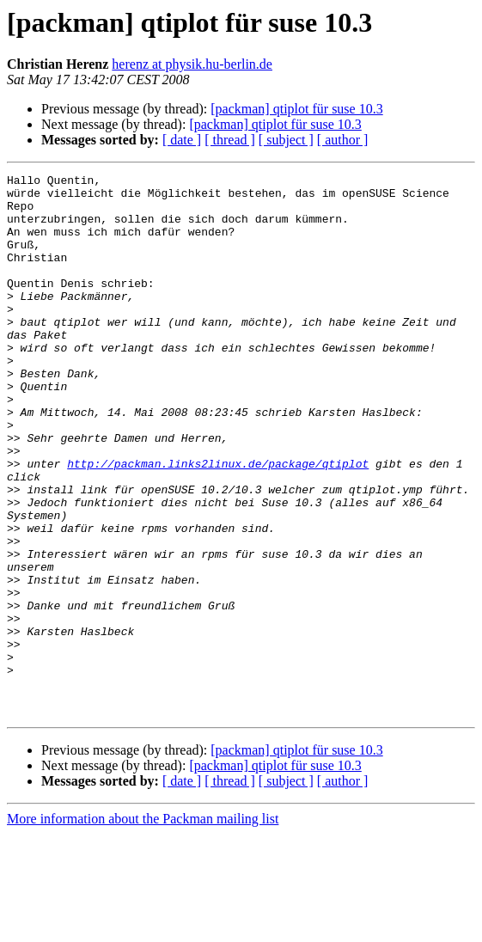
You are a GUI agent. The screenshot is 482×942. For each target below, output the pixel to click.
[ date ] (181, 139)
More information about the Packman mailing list (142, 927)
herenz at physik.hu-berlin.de (192, 64)
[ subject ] (286, 139)
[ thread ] (229, 139)
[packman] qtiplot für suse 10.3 (296, 108)
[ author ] (343, 139)
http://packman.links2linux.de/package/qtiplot (218, 522)
